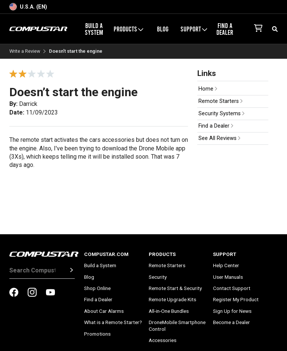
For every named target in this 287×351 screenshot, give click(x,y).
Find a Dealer (224, 28)
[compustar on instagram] (32, 293)
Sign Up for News (232, 311)
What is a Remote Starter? (113, 322)
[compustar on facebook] (13, 293)
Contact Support (231, 288)
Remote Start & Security (175, 288)
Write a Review (24, 51)
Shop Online (97, 288)
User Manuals (228, 277)
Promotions (97, 334)
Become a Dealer (231, 322)
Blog (163, 29)
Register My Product (236, 299)
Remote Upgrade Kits (172, 299)
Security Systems (221, 113)
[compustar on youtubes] (50, 293)
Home (207, 89)
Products (128, 29)
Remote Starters (220, 101)
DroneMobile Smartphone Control (177, 325)
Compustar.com (106, 254)
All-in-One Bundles (169, 311)
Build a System (94, 28)
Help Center (226, 265)
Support (193, 29)
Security (158, 277)
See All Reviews (219, 138)
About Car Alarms (104, 311)
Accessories (162, 340)
